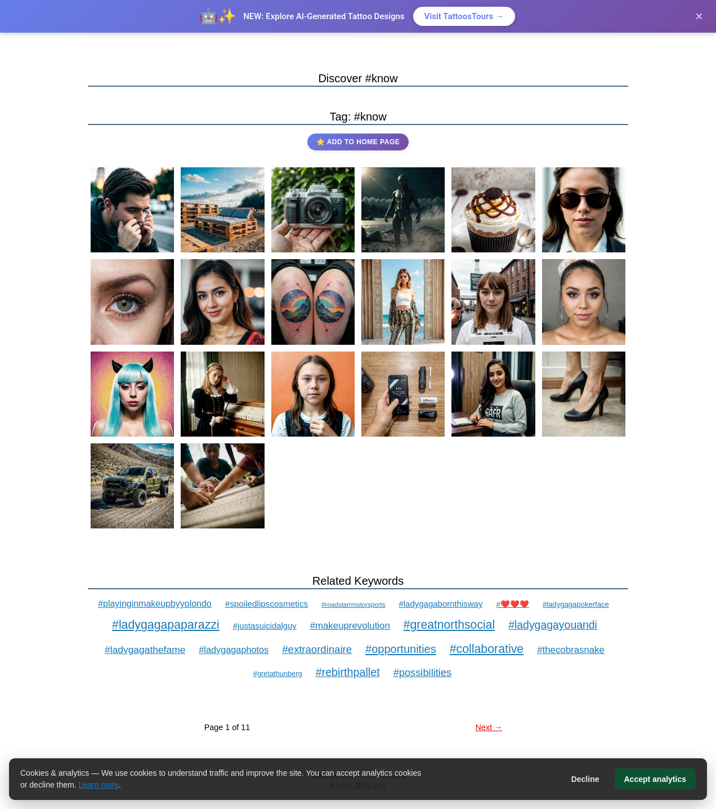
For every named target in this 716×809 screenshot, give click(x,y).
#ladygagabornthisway (440, 603)
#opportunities (400, 649)
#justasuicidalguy (265, 625)
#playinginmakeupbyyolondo (155, 603)
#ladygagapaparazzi (166, 625)
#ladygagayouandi (552, 625)
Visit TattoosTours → (464, 16)
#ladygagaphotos (233, 649)
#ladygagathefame (145, 649)
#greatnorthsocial (449, 624)
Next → (489, 727)
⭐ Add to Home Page (358, 142)
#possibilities (422, 672)
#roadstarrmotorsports (353, 604)
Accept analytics (655, 779)
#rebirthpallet (348, 672)
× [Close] (699, 16)
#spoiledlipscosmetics (266, 603)
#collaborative (486, 649)
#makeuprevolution (350, 625)
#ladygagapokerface (576, 604)
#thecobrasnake (571, 649)
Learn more (99, 784)
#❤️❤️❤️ (512, 604)
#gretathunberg (277, 673)
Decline (585, 779)
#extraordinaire (317, 649)
